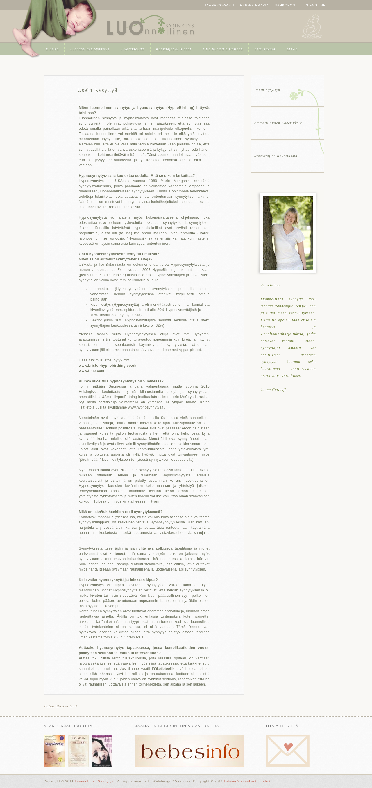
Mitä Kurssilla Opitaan (223, 49)
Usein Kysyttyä (97, 90)
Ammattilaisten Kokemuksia (278, 123)
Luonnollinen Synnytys (150, 26)
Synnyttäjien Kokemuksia (276, 156)
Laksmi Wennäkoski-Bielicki (248, 781)
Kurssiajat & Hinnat (173, 49)
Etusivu (52, 49)
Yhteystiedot (265, 49)
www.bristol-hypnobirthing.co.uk (107, 366)
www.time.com (91, 371)
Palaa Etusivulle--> (61, 706)
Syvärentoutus (133, 49)
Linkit (292, 49)
